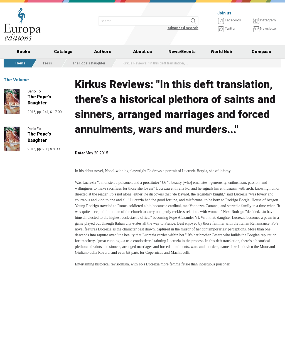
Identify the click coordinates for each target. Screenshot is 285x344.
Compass (261, 51)
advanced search (183, 28)
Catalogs (63, 51)
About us (142, 51)
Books (23, 51)
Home (20, 63)
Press (47, 63)
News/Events (182, 51)
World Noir (222, 51)
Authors (102, 51)
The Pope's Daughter (89, 63)
